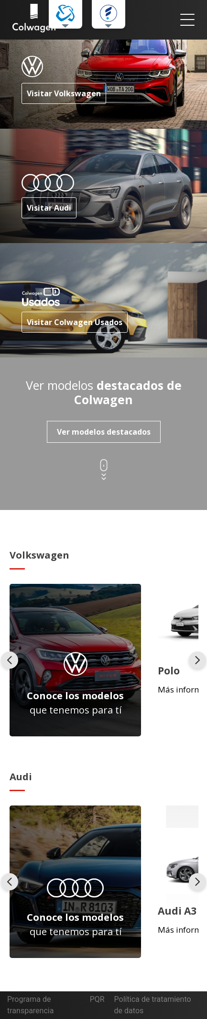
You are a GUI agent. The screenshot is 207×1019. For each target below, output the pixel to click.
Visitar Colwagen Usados (74, 322)
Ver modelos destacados (104, 432)
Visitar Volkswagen (64, 93)
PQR (97, 999)
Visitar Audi (49, 208)
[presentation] (9, 660)
